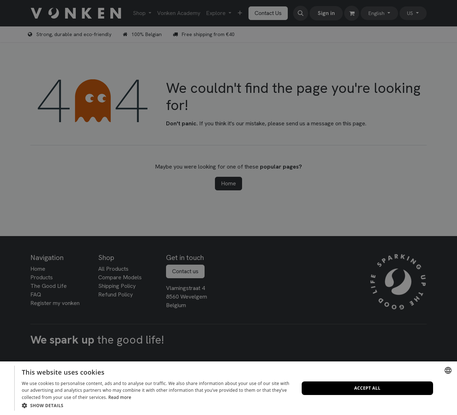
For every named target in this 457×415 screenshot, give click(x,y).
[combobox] (448, 370)
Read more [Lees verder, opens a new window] (119, 397)
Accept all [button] (367, 388)
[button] (156, 405)
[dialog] (228, 388)
